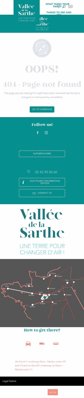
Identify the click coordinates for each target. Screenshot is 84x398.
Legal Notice (9, 381)
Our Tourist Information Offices (40, 182)
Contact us (42, 193)
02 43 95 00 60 (42, 172)
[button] (64, 6)
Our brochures (42, 153)
